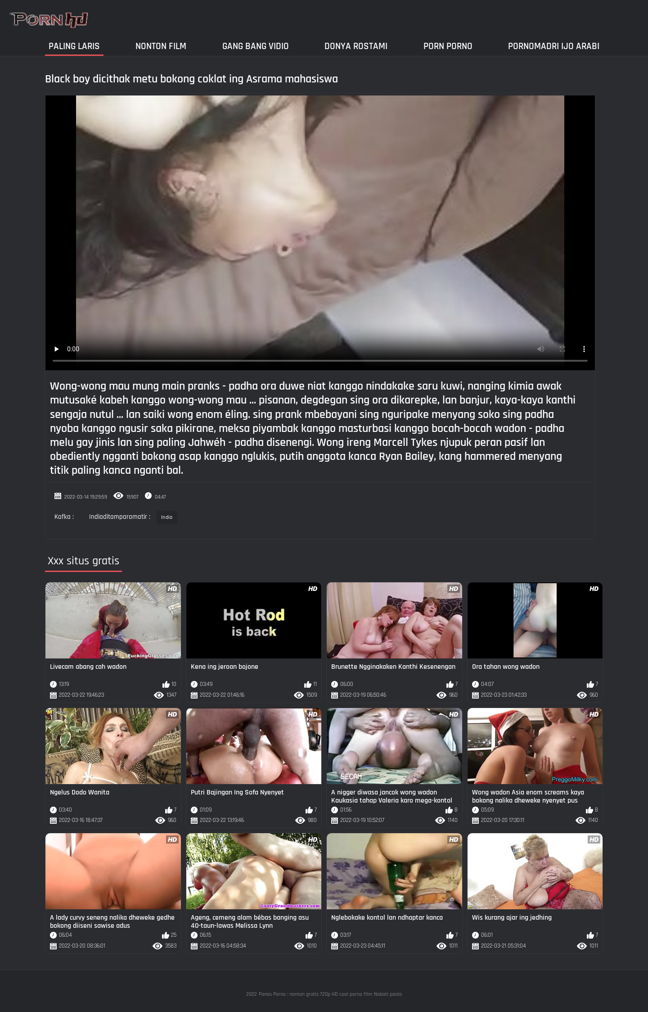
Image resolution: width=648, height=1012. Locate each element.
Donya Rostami (355, 46)
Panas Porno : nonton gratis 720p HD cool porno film (315, 994)
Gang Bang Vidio (255, 46)
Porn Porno (447, 46)
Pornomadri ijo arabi (553, 46)
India (167, 517)
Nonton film (160, 46)
